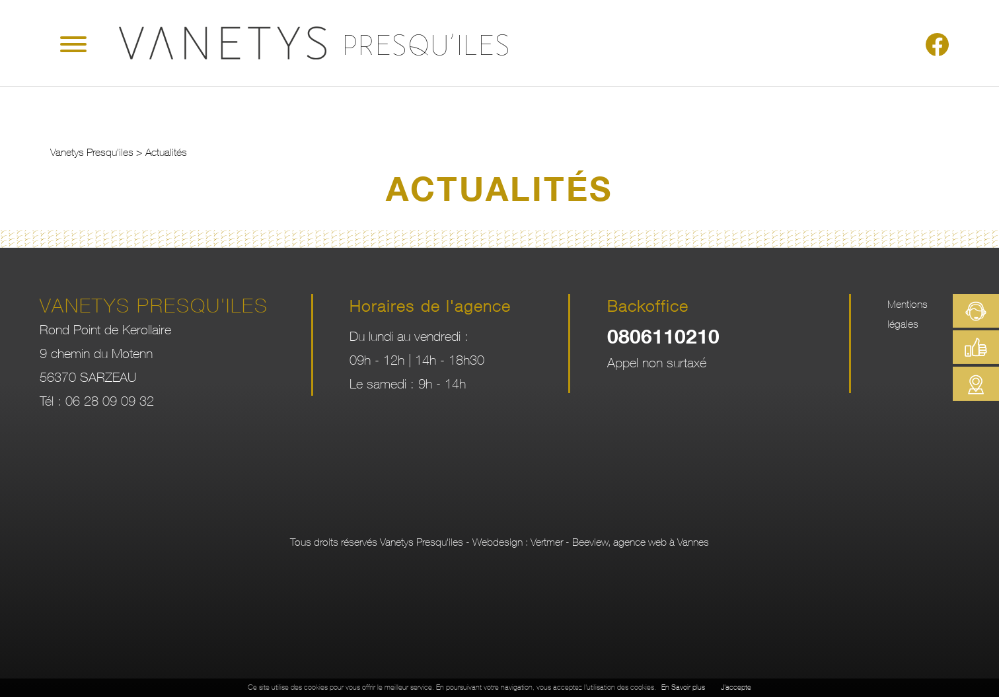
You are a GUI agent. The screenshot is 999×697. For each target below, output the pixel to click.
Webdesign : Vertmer (517, 542)
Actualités (166, 152)
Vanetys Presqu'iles (91, 152)
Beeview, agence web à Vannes (640, 542)
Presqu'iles (427, 41)
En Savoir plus (683, 687)
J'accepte (736, 687)
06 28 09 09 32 (109, 400)
